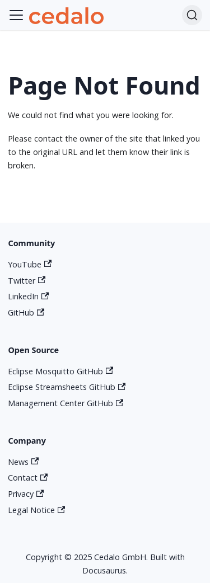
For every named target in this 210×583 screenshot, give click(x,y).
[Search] (192, 15)
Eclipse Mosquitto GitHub (60, 371)
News (23, 462)
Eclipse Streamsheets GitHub (66, 387)
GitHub (26, 312)
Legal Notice (36, 510)
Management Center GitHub (65, 403)
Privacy (26, 493)
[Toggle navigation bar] (16, 15)
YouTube (30, 264)
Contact (28, 477)
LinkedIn (28, 296)
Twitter (26, 280)
